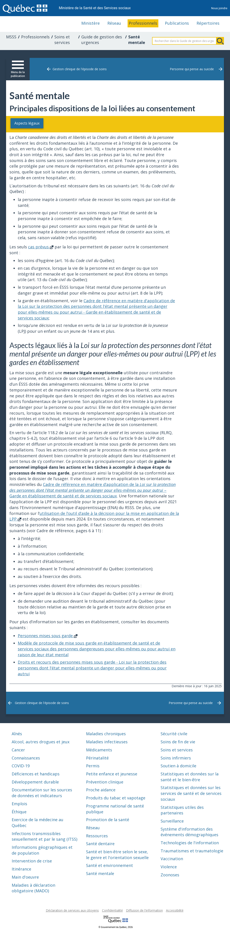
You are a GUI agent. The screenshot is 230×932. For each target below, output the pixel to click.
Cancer (18, 749)
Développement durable (35, 781)
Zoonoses (170, 874)
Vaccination (172, 858)
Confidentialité (112, 910)
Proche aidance (100, 789)
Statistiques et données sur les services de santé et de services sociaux (191, 793)
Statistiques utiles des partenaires (182, 810)
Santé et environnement (109, 865)
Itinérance (21, 869)
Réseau (114, 23)
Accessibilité (175, 910)
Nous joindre (219, 8)
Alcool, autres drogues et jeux (40, 741)
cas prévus (40, 246)
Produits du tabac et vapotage (115, 798)
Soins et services (62, 39)
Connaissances (26, 757)
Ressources (97, 835)
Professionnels (143, 23)
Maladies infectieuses (107, 741)
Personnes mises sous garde (47, 635)
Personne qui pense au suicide (192, 69)
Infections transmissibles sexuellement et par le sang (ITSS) (44, 836)
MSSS (11, 36)
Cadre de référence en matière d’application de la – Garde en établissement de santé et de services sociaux (92, 489)
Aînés (17, 733)
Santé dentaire (100, 843)
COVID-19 (21, 765)
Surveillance (172, 820)
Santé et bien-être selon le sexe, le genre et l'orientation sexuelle (117, 854)
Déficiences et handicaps (36, 773)
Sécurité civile (174, 733)
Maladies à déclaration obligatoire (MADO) (33, 887)
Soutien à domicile (178, 765)
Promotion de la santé (107, 819)
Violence (169, 866)
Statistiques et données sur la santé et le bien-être (190, 776)
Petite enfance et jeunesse (111, 773)
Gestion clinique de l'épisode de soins (80, 69)
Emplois (19, 803)
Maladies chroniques (106, 733)
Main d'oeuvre (25, 876)
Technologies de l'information (190, 842)
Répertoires (208, 23)
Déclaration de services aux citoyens (72, 910)
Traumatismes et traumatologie (192, 850)
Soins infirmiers (176, 757)
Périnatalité (97, 757)
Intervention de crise (32, 861)
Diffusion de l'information (144, 910)
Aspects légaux (31, 123)
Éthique (19, 811)
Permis (93, 765)
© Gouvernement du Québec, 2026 (116, 927)
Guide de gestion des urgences (101, 39)
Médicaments (99, 749)
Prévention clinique (104, 781)
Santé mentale (100, 873)
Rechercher (220, 41)
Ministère (90, 23)
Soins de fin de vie (178, 741)
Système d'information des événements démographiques (189, 831)
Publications (177, 23)
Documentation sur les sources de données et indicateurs (42, 792)
